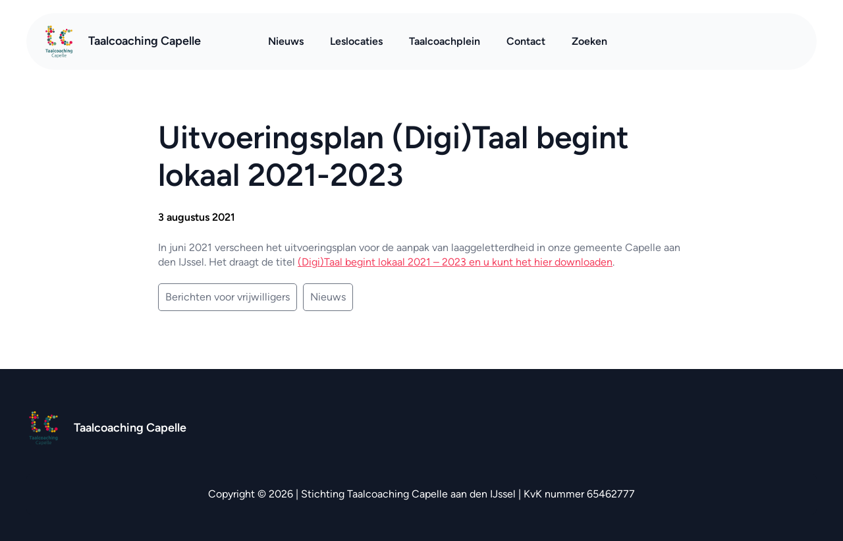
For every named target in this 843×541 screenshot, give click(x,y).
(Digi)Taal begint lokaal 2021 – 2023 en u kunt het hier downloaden (455, 262)
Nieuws (328, 297)
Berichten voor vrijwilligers (227, 297)
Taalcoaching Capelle (144, 41)
